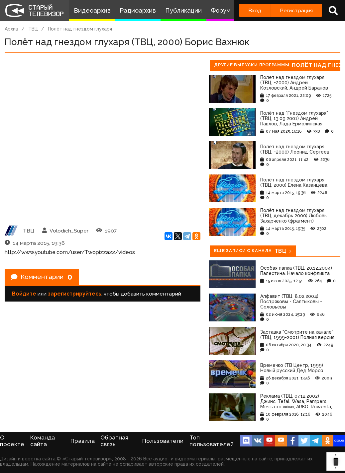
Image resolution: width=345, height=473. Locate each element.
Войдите (24, 294)
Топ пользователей (211, 440)
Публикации (183, 10)
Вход (254, 10)
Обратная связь (114, 440)
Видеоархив (92, 10)
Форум (221, 10)
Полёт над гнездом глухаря (80, 29)
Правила (82, 441)
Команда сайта (42, 440)
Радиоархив (138, 10)
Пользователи (162, 441)
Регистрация (296, 10)
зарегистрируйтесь (74, 294)
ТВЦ (33, 29)
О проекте (12, 440)
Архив (11, 29)
